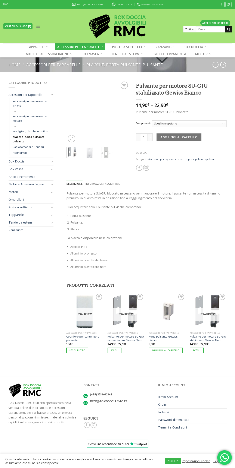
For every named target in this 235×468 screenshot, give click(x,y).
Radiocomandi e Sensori (28, 147)
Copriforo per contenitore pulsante (82, 338)
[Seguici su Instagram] (228, 4)
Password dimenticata (173, 420)
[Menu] (38, 26)
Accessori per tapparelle (80, 47)
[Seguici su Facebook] (222, 4)
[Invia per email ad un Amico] (146, 168)
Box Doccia (195, 47)
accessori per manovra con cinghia (30, 103)
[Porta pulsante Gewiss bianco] (167, 311)
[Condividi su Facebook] (139, 168)
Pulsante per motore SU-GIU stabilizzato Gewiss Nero (208, 338)
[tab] (75, 184)
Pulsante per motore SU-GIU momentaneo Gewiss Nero (126, 338)
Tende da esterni (127, 54)
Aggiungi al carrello (179, 137)
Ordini (162, 404)
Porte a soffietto (129, 47)
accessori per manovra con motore (30, 118)
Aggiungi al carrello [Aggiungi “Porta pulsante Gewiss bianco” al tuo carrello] (165, 350)
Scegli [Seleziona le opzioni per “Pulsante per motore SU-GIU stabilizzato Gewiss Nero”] (197, 350)
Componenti (143, 123)
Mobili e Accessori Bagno (49, 54)
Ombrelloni (16, 199)
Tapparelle (37, 47)
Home (14, 64)
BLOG (5, 4)
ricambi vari (20, 153)
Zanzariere (165, 47)
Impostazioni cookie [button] (196, 461)
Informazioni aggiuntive (103, 183)
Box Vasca (92, 54)
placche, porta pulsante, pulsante (124, 64)
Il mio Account (168, 397)
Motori (203, 54)
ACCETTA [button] (173, 460)
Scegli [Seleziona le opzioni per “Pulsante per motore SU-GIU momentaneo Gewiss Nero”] (114, 350)
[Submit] (228, 29)
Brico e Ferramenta (169, 54)
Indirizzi (163, 412)
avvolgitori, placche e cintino (30, 131)
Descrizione (75, 183)
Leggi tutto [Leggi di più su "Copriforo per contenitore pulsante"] (77, 350)
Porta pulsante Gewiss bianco (163, 338)
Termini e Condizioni (172, 427)
